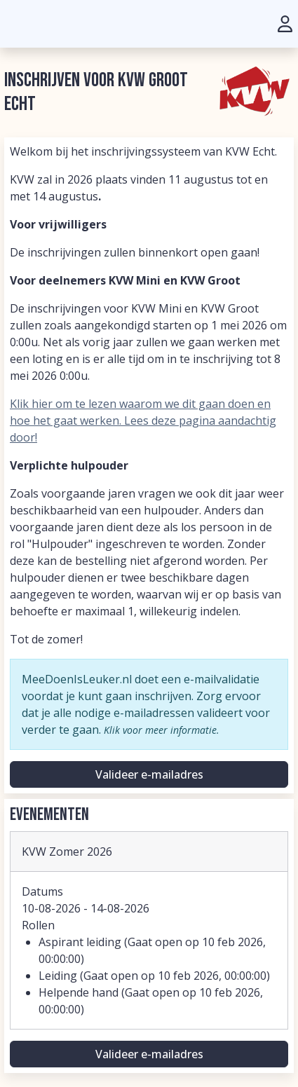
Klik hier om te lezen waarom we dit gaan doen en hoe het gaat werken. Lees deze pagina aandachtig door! (143, 420)
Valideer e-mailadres (149, 774)
